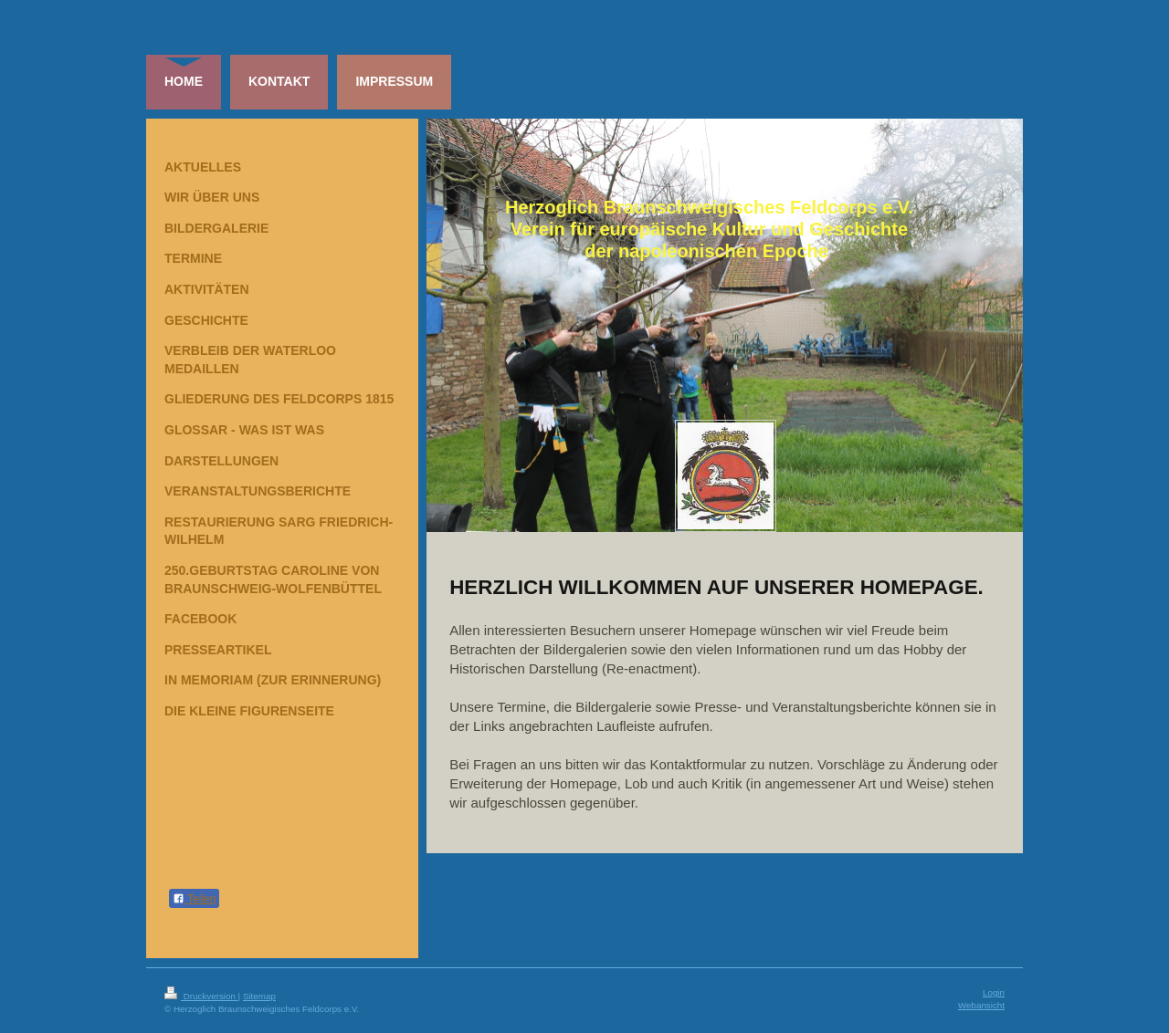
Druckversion (201, 996)
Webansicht (981, 1005)
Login (994, 992)
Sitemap (259, 996)
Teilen (194, 898)
